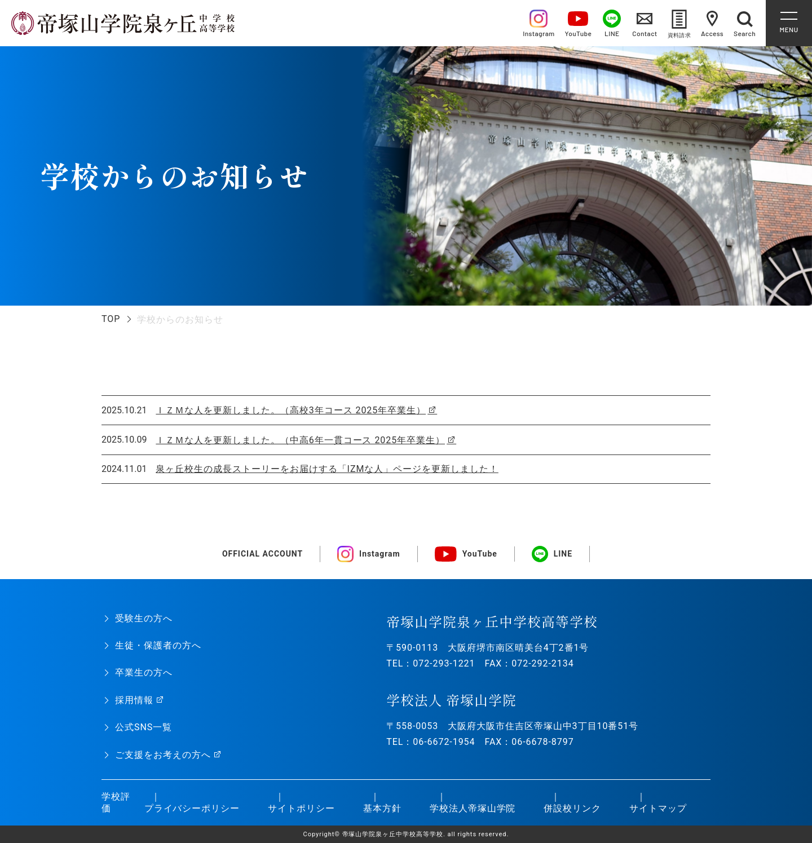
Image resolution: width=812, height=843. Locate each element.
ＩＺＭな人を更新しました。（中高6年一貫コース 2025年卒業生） (300, 440)
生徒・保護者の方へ (158, 645)
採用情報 (134, 700)
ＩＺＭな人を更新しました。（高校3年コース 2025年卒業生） (291, 410)
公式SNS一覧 (143, 727)
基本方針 (382, 808)
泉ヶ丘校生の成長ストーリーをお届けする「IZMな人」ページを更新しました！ (327, 469)
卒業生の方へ (144, 672)
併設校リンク (572, 808)
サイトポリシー (301, 808)
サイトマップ (658, 808)
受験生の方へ (144, 618)
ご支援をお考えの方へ (163, 754)
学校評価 (116, 802)
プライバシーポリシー (192, 808)
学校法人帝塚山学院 (473, 808)
